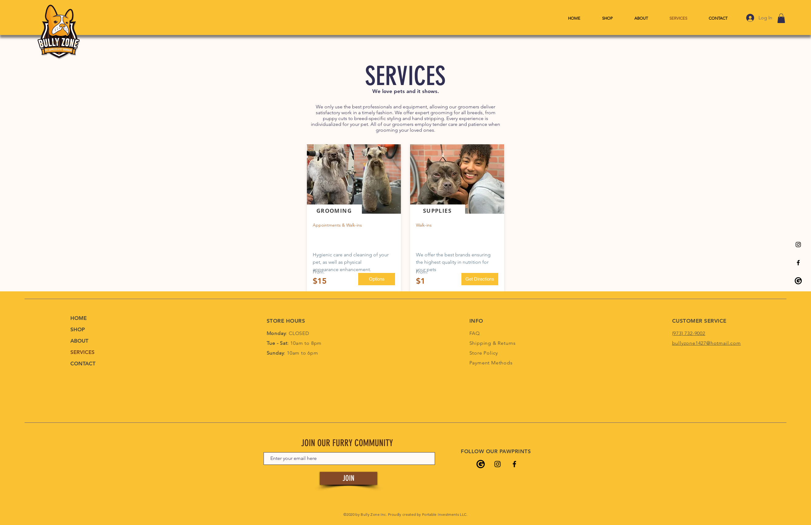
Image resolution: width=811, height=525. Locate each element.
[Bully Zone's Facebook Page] (798, 262)
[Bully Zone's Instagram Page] (798, 244)
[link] (781, 18)
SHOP (77, 329)
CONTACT (83, 363)
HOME (78, 318)
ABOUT (79, 341)
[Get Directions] (479, 279)
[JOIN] (348, 478)
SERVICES (82, 352)
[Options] (376, 279)
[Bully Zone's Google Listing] (798, 280)
